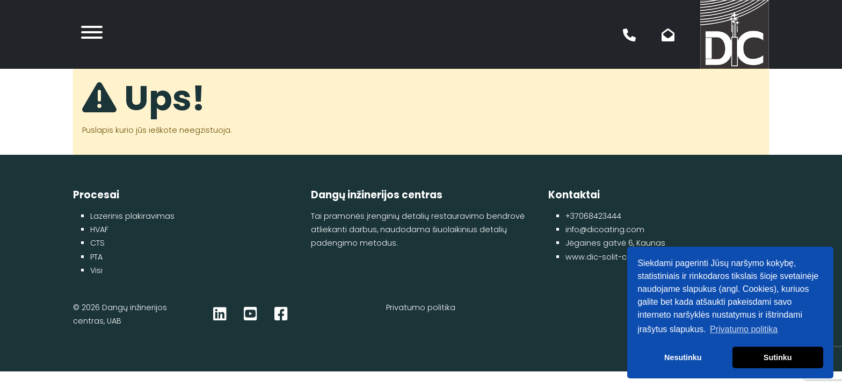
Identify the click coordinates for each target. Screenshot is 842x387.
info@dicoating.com (604, 229)
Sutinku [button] (778, 357)
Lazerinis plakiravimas (132, 216)
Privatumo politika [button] (744, 329)
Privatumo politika (420, 307)
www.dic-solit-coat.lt (606, 257)
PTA (96, 257)
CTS (97, 243)
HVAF (99, 229)
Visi (96, 270)
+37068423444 (593, 216)
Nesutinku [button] (683, 357)
